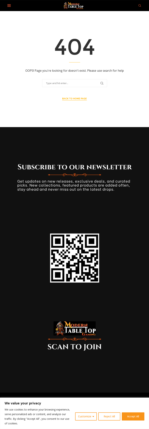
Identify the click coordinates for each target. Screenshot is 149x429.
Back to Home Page (74, 98)
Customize (84, 416)
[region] (74, 413)
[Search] (140, 5)
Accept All (133, 416)
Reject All (109, 416)
